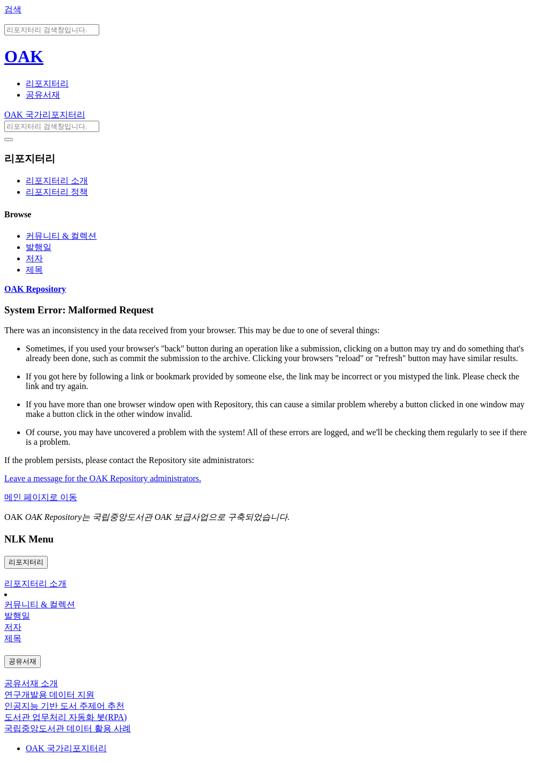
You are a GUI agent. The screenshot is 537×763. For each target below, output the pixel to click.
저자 (34, 258)
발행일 (39, 247)
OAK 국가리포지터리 (44, 114)
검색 (12, 9)
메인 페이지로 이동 (40, 497)
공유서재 (43, 94)
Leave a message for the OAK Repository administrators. (102, 478)
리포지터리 (47, 83)
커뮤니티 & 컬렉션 (61, 235)
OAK (23, 56)
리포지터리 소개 (57, 180)
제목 (34, 269)
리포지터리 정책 (57, 191)
